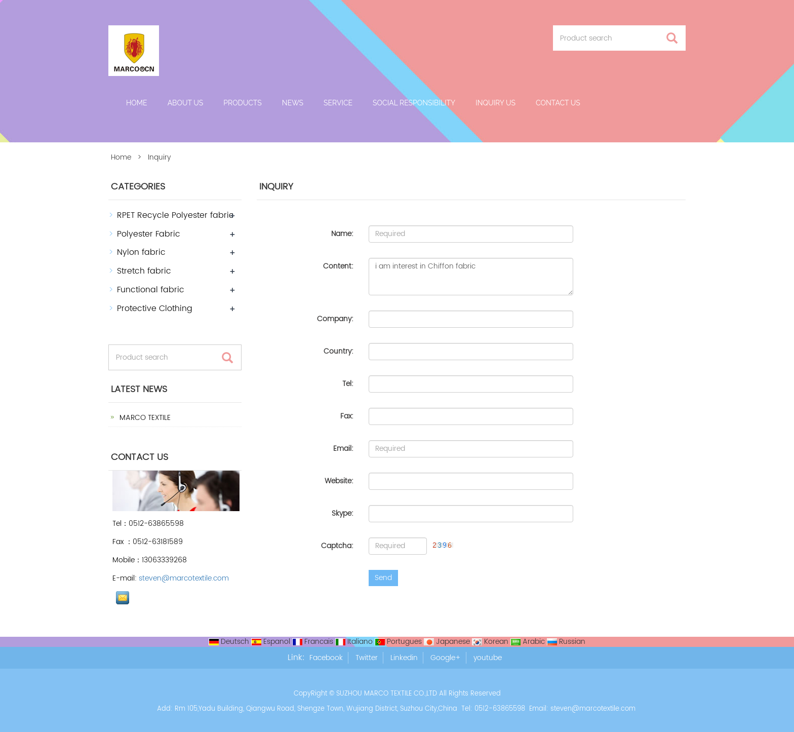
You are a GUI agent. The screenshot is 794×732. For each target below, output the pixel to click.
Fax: (346, 416)
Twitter (366, 658)
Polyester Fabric (148, 234)
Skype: (342, 513)
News (292, 103)
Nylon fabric (141, 252)
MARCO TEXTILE (144, 417)
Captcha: (337, 546)
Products (242, 103)
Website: (339, 481)
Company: (335, 319)
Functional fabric (150, 289)
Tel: (347, 384)
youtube (487, 658)
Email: (343, 448)
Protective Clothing (154, 308)
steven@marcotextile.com (184, 578)
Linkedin (404, 658)
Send (383, 578)
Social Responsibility (414, 103)
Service (338, 103)
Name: (342, 234)
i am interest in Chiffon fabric (471, 276)
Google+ (445, 658)
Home (136, 103)
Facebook (326, 658)
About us (186, 103)
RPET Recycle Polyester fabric (175, 215)
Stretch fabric (144, 271)
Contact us (558, 103)
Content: (338, 266)
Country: (338, 351)
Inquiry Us (495, 103)
